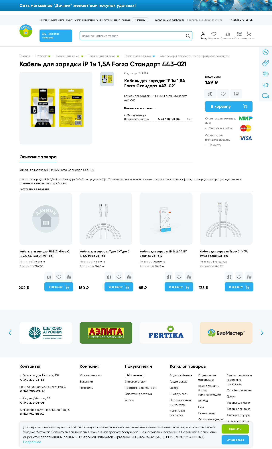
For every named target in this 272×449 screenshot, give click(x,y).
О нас (99, 20)
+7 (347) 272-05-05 (241, 19)
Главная (24, 56)
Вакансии (86, 381)
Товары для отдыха (103, 56)
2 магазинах (214, 261)
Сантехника (206, 413)
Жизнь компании (91, 375)
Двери (231, 396)
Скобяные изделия (211, 419)
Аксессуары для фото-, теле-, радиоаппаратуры (194, 56)
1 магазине (32, 261)
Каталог (42, 56)
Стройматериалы (239, 390)
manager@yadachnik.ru (169, 19)
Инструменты (179, 394)
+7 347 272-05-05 (31, 402)
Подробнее (32, 442)
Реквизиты (86, 387)
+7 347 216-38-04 (169, 119)
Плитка (203, 401)
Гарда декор (178, 381)
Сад (201, 407)
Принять (235, 429)
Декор (174, 387)
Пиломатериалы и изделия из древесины (239, 380)
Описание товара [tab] (38, 156)
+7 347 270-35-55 (31, 379)
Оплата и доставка (85, 20)
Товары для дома (69, 56)
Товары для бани (238, 402)
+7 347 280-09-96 (32, 391)
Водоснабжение (181, 375)
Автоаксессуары (238, 415)
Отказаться (235, 440)
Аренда (126, 20)
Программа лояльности (52, 20)
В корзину (229, 106)
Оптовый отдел (112, 20)
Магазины (140, 20)
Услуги (69, 20)
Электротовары (238, 421)
